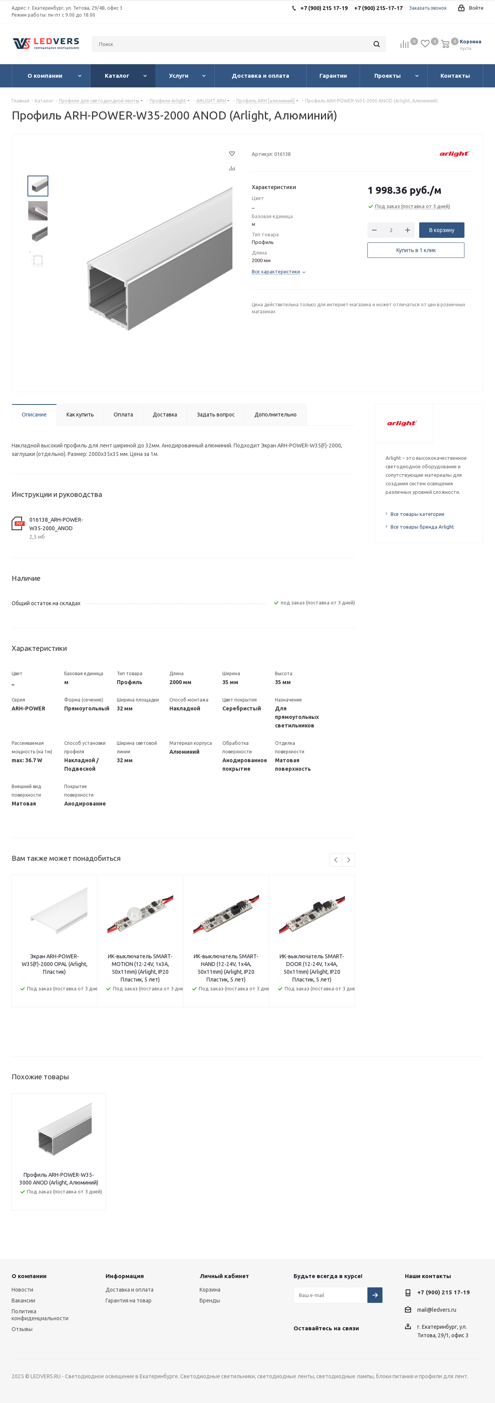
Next (348, 860)
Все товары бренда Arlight (422, 526)
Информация (125, 1276)
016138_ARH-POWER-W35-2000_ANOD (56, 524)
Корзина (210, 1290)
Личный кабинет (224, 1276)
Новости (22, 1290)
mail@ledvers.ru (436, 1310)
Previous (336, 860)
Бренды (210, 1300)
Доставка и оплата (130, 1290)
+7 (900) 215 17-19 (443, 1292)
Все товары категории (417, 514)
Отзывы (22, 1329)
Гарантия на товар (129, 1300)
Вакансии (23, 1300)
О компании (29, 1276)
